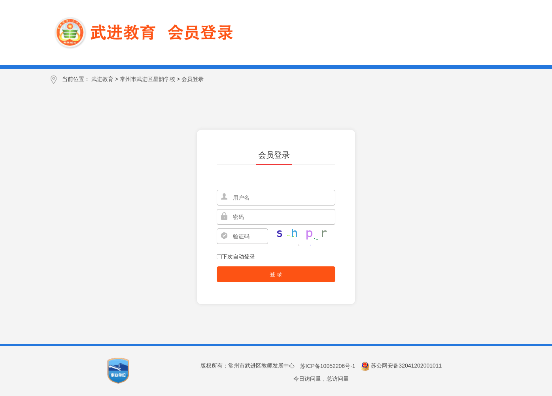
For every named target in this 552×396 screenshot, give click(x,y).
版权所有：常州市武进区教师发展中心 (247, 366)
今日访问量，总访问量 (321, 378)
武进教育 (102, 79)
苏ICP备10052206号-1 (327, 366)
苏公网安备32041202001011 (406, 366)
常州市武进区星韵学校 (147, 79)
